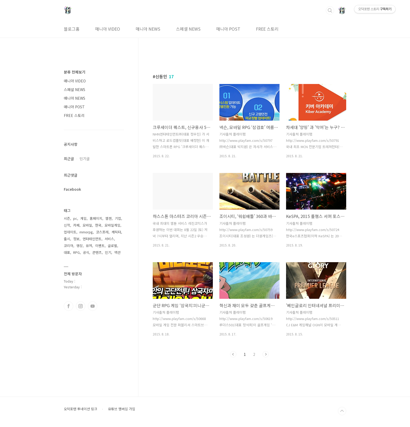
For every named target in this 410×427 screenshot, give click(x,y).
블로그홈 (71, 29)
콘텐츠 (97, 252)
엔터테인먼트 (92, 238)
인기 (108, 252)
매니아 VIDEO (107, 29)
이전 (233, 354)
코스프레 (102, 231)
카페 (76, 225)
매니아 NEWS (148, 29)
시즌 (67, 218)
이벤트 (100, 245)
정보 (76, 238)
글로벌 (112, 245)
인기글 (84, 158)
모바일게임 (112, 225)
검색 (330, 10)
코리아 (68, 245)
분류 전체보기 (74, 72)
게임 (83, 218)
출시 (67, 238)
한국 (98, 225)
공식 (86, 252)
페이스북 (68, 306)
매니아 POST (228, 29)
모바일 (87, 225)
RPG (76, 252)
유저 (89, 245)
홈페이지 (96, 218)
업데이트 (70, 231)
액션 (117, 252)
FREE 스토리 (267, 29)
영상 (79, 245)
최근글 (69, 158)
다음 (266, 354)
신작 (67, 225)
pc (75, 218)
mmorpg (86, 231)
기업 (118, 218)
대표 (67, 252)
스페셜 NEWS (188, 29)
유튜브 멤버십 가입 (121, 409)
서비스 (109, 238)
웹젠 (108, 218)
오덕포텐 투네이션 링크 (80, 409)
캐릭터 (116, 231)
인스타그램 (80, 306)
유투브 (92, 306)
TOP (342, 411)
